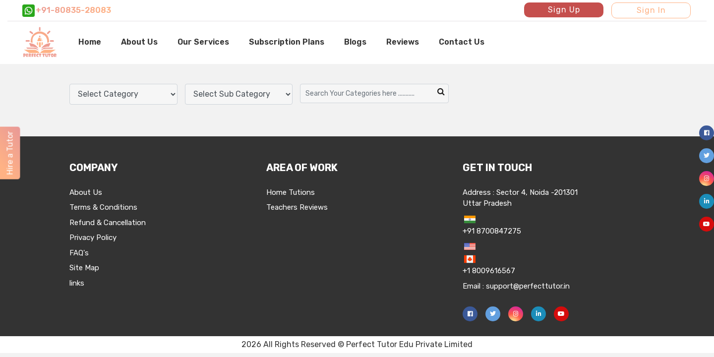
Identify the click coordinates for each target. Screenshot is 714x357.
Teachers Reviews (297, 207)
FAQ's (79, 252)
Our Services (203, 42)
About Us (139, 42)
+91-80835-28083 (66, 10)
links (76, 283)
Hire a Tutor (9, 153)
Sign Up (564, 9)
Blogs (355, 42)
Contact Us (461, 42)
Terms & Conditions (103, 207)
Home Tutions (290, 192)
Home (89, 42)
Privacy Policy (93, 237)
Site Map (84, 267)
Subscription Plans (286, 42)
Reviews (402, 42)
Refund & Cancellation (107, 222)
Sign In (651, 10)
